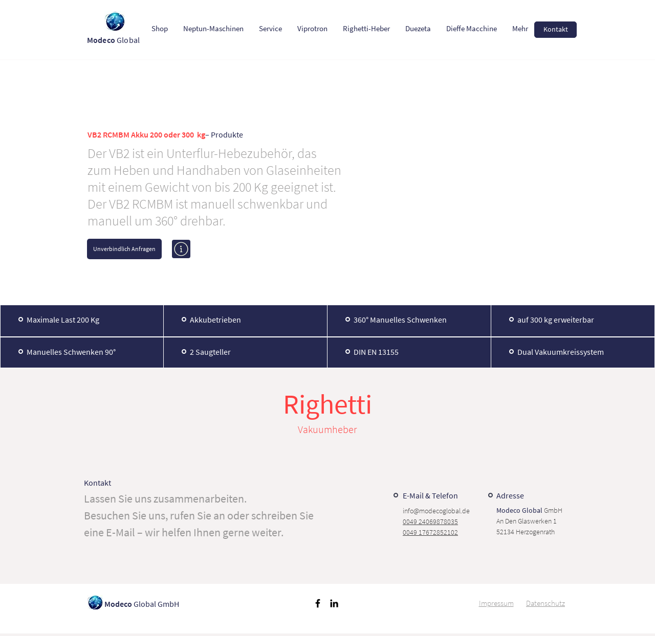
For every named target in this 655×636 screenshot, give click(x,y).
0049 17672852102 (430, 532)
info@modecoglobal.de (436, 510)
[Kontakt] (555, 29)
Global (114, 40)
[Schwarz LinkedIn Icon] (334, 603)
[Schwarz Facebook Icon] (317, 603)
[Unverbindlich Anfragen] (124, 249)
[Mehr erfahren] (181, 249)
